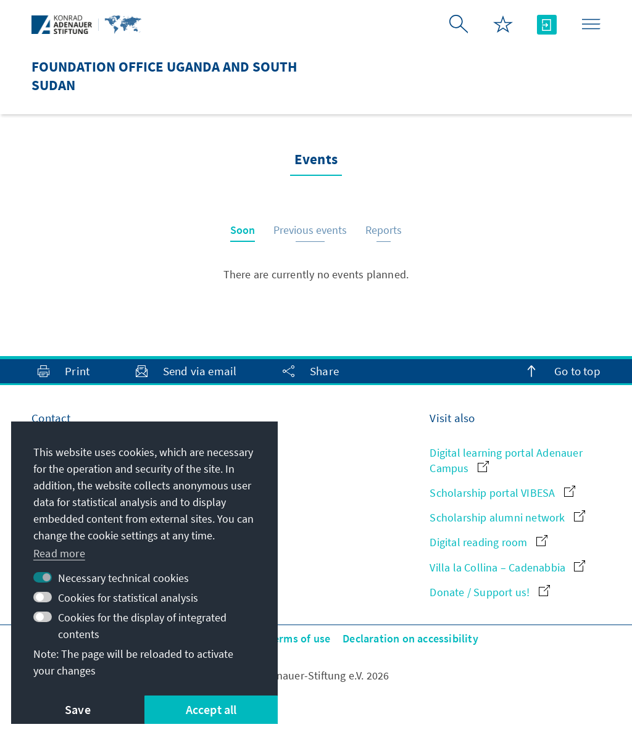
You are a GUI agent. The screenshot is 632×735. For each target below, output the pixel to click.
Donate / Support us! (489, 592)
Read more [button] (59, 553)
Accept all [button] (211, 709)
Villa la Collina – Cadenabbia (507, 567)
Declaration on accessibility (410, 638)
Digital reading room (488, 542)
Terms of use (299, 638)
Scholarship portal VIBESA (502, 493)
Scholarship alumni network (507, 517)
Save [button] (78, 709)
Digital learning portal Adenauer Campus (506, 460)
